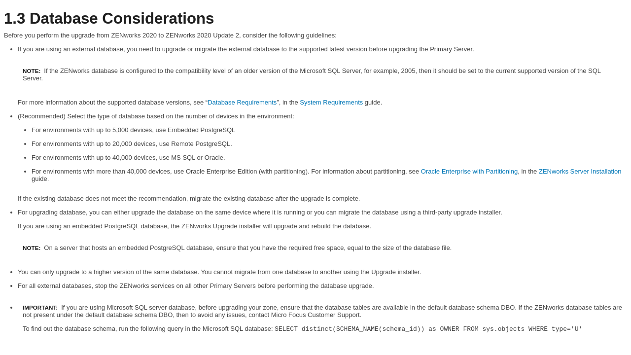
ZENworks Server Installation (580, 171)
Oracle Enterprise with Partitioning (469, 171)
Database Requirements (242, 102)
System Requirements (331, 102)
